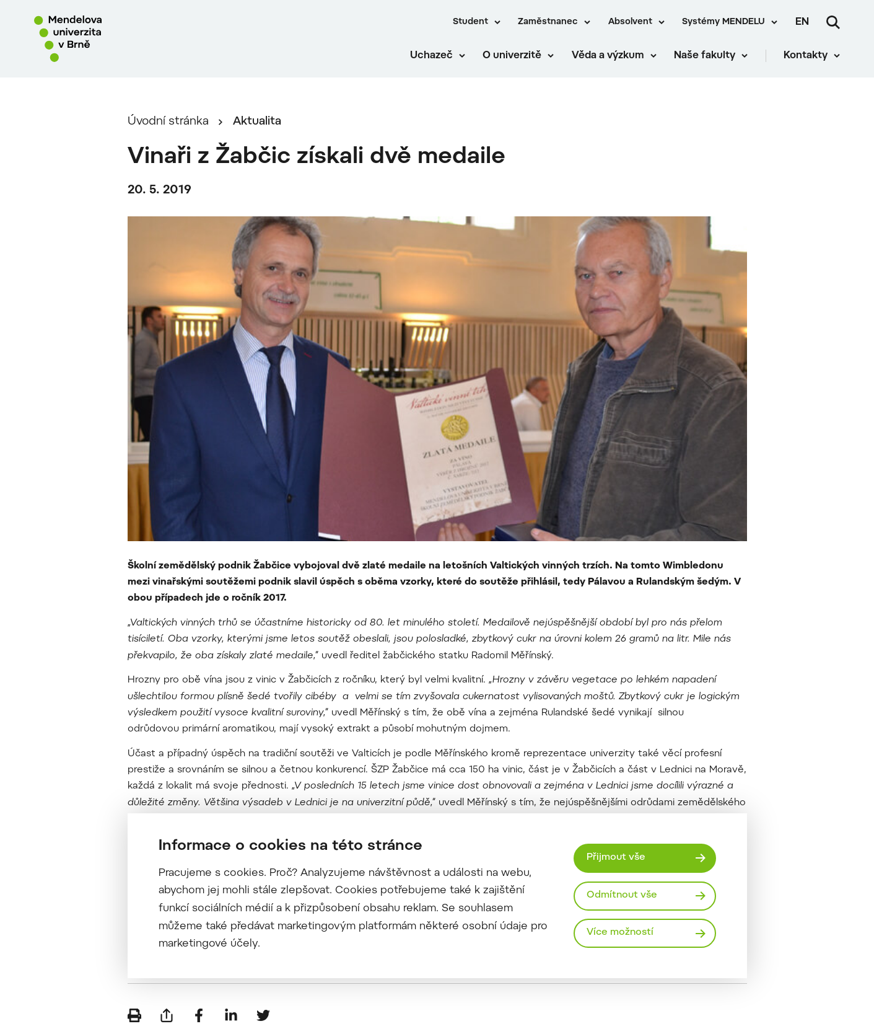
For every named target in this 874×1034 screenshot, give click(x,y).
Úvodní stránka (168, 122)
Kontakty (806, 56)
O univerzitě (512, 56)
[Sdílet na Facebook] (199, 1015)
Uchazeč (431, 56)
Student (470, 22)
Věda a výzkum (608, 56)
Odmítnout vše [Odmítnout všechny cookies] (622, 895)
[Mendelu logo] (105, 38)
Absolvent (630, 22)
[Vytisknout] (134, 1015)
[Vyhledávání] (833, 22)
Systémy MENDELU (723, 22)
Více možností (620, 932)
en (802, 22)
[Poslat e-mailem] (166, 1015)
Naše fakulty (704, 56)
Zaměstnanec (548, 22)
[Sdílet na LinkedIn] (231, 1015)
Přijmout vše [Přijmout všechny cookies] (616, 857)
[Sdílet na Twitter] (263, 1015)
